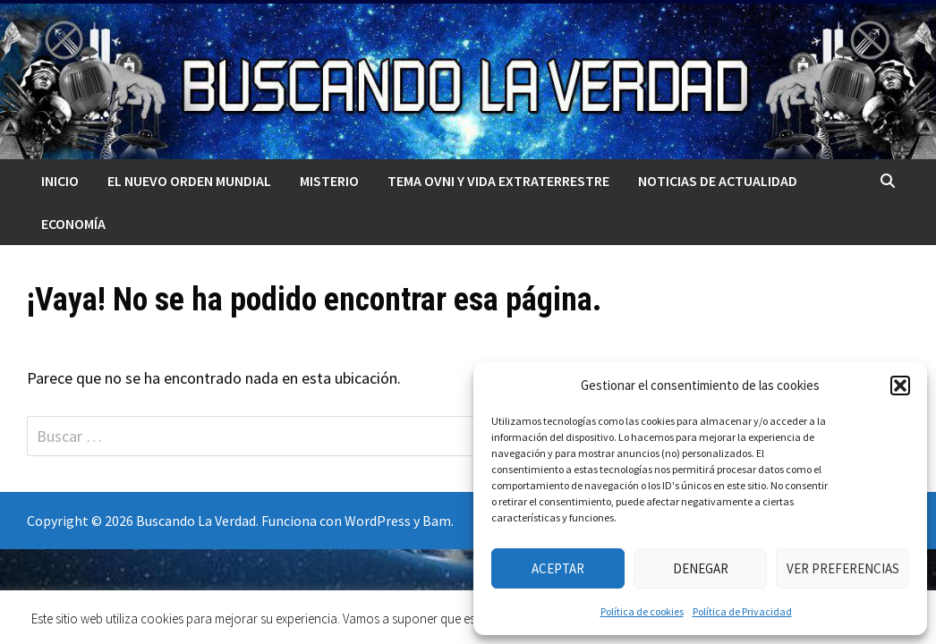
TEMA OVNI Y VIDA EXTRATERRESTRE (498, 181)
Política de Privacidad (742, 611)
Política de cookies (642, 611)
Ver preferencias (843, 568)
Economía (73, 224)
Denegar (700, 568)
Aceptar (558, 568)
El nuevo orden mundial (189, 181)
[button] (900, 385)
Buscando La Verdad (196, 521)
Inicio (60, 181)
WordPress (378, 521)
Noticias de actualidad (717, 181)
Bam (436, 521)
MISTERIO (329, 181)
